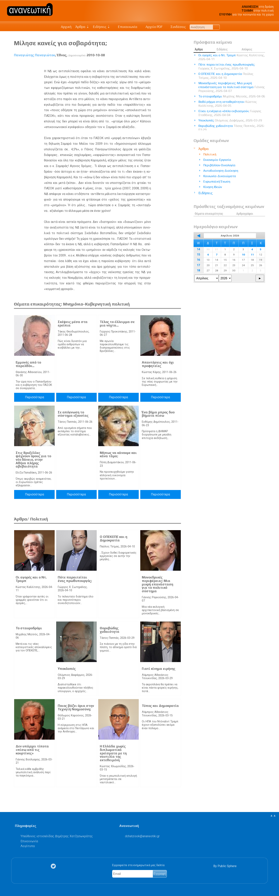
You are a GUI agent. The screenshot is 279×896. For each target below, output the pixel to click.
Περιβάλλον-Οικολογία (219, 165)
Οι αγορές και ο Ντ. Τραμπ (31, 579)
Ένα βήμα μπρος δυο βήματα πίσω (158, 414)
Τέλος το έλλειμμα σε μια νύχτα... (117, 323)
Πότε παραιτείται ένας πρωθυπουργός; (75, 579)
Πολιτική (209, 154)
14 (198, 249)
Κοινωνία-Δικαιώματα (219, 176)
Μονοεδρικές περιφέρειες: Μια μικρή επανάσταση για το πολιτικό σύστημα (157, 584)
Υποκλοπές (67, 669)
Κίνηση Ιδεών (212, 187)
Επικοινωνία (126, 27)
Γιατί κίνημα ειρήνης (158, 669)
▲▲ (273, 815)
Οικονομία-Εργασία (217, 160)
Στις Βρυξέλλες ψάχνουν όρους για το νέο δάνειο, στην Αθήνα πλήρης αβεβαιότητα (33, 459)
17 (198, 265)
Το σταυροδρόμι (29, 628)
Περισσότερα (34, 397)
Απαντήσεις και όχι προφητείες (158, 364)
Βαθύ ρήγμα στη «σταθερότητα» (227, 103)
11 (252, 254)
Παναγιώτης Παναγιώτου (34, 55)
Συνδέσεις (176, 27)
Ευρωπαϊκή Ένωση (216, 181)
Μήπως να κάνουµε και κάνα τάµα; (118, 454)
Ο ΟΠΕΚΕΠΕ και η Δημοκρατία (113, 538)
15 (198, 254)
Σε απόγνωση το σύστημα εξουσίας (73, 414)
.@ (142, 836)
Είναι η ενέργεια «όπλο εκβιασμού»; (229, 113)
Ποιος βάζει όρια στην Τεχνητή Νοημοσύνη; (76, 707)
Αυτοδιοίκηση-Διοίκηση (220, 170)
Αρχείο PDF (152, 27)
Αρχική (66, 27)
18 (198, 270)
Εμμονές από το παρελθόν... (28, 364)
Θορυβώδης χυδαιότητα (109, 630)
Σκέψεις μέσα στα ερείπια (73, 323)
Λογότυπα (28, 846)
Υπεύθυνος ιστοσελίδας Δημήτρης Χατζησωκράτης (57, 836)
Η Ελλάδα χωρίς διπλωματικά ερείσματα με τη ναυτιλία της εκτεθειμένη (113, 753)
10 (243, 254)
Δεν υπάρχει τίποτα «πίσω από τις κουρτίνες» (32, 749)
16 (198, 259)
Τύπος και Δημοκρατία (160, 706)
